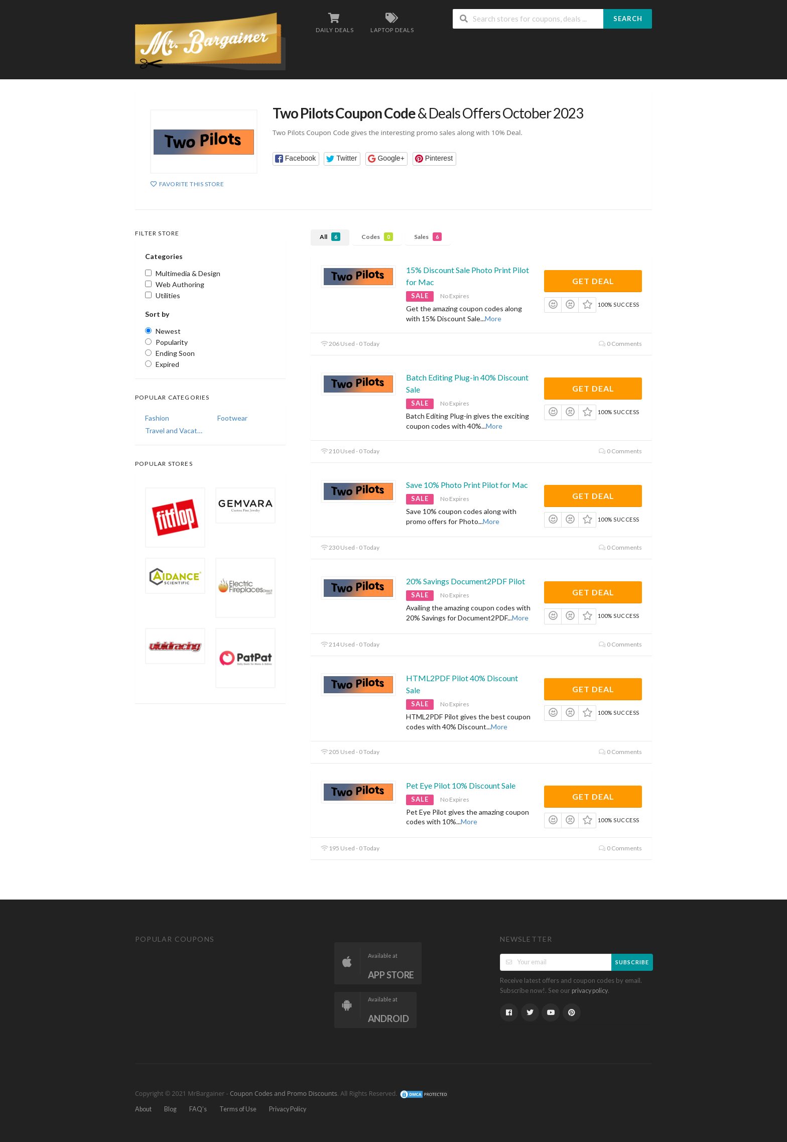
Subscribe (632, 962)
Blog (170, 1109)
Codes (377, 236)
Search (627, 19)
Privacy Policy (287, 1109)
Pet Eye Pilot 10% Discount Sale (460, 785)
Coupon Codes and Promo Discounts (283, 1094)
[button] (296, 159)
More (493, 318)
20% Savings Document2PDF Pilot (465, 581)
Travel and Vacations (174, 430)
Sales (428, 236)
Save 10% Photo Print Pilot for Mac (467, 484)
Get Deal (593, 281)
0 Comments (620, 343)
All (330, 236)
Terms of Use (237, 1109)
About (143, 1109)
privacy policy (590, 990)
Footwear (232, 418)
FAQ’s (198, 1109)
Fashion (157, 418)
